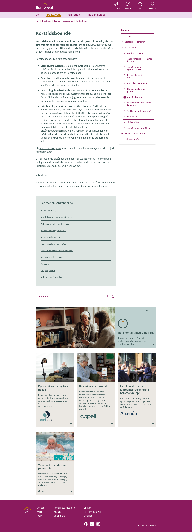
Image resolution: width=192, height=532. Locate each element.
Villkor (87, 507)
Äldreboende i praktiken (138, 127)
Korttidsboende (134, 97)
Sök (38, 14)
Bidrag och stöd (132, 139)
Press (39, 511)
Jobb (39, 515)
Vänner (57, 511)
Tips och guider (95, 14)
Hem (37, 21)
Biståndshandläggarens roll (138, 76)
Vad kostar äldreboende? (139, 110)
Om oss (40, 507)
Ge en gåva (59, 515)
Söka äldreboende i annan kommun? (139, 104)
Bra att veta (53, 14)
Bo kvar (128, 36)
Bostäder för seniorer (135, 41)
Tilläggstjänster (134, 122)
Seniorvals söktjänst (50, 148)
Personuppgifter (92, 511)
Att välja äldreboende (137, 83)
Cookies (88, 515)
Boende (57, 21)
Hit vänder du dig (135, 52)
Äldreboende (68, 21)
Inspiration (73, 14)
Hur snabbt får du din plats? (137, 90)
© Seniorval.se (151, 525)
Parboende (132, 116)
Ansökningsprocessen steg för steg (139, 60)
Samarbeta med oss (64, 507)
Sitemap (141, 525)
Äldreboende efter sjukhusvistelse (135, 68)
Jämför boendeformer (135, 133)
